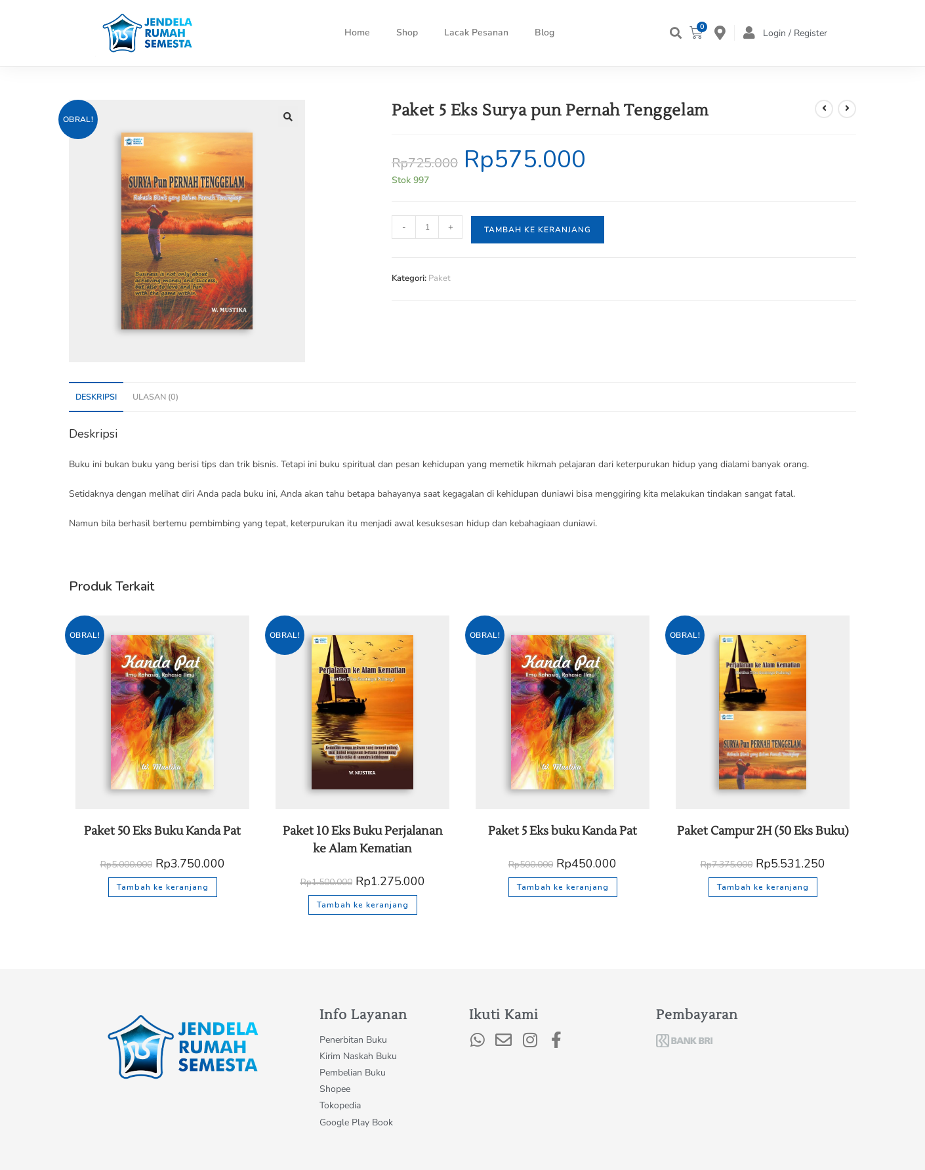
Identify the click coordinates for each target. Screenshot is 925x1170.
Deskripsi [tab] (96, 396)
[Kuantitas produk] (427, 227)
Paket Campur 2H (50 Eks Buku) (763, 831)
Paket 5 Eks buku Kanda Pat (562, 831)
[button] (675, 33)
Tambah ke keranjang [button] (163, 887)
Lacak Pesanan (476, 32)
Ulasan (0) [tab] (155, 396)
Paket (439, 278)
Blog (544, 32)
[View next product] (847, 109)
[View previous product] (824, 109)
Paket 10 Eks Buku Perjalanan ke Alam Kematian (363, 840)
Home (357, 32)
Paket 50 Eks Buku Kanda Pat (162, 831)
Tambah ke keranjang (537, 229)
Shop (407, 32)
